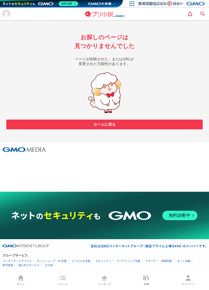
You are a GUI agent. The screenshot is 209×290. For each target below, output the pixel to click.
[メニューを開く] (6, 14)
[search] (202, 14)
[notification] (190, 14)
